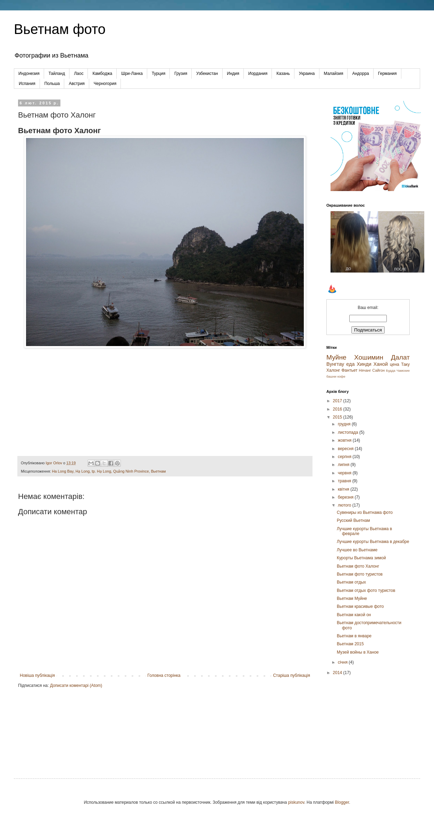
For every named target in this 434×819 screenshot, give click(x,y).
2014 (338, 672)
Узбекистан (207, 73)
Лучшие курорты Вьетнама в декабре (373, 541)
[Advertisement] (368, 721)
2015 (338, 417)
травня (345, 481)
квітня (344, 489)
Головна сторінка (164, 675)
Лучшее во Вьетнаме (357, 550)
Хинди (364, 364)
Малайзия (333, 73)
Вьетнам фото (60, 29)
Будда (390, 370)
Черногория (105, 83)
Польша (52, 83)
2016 (338, 409)
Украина (307, 73)
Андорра (360, 73)
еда (350, 364)
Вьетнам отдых (351, 582)
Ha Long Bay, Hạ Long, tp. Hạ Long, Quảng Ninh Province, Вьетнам (109, 471)
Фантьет (349, 370)
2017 (338, 400)
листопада (348, 432)
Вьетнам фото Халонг (358, 566)
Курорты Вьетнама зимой (361, 557)
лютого (345, 505)
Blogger (342, 802)
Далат (400, 357)
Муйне (336, 357)
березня (346, 497)
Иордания (257, 73)
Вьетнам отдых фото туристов (366, 590)
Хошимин (368, 357)
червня (345, 473)
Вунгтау (335, 364)
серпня (345, 456)
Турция (158, 73)
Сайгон (378, 370)
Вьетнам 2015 (350, 643)
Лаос (78, 73)
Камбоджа (102, 73)
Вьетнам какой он (354, 614)
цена (394, 364)
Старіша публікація (291, 675)
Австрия (77, 83)
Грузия (180, 73)
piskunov (296, 802)
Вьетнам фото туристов (360, 574)
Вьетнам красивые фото (360, 606)
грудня (345, 424)
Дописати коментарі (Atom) (76, 685)
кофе (341, 376)
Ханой (380, 364)
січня (343, 662)
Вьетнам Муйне (352, 598)
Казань (283, 73)
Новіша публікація (37, 675)
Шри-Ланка (132, 73)
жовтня (345, 440)
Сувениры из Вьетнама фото (365, 512)
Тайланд (57, 73)
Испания (27, 83)
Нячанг (365, 370)
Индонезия (29, 73)
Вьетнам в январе (354, 635)
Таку (405, 364)
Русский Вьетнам (353, 520)
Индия (233, 73)
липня (344, 464)
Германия (387, 73)
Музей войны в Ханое (358, 652)
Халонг (333, 370)
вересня (346, 448)
